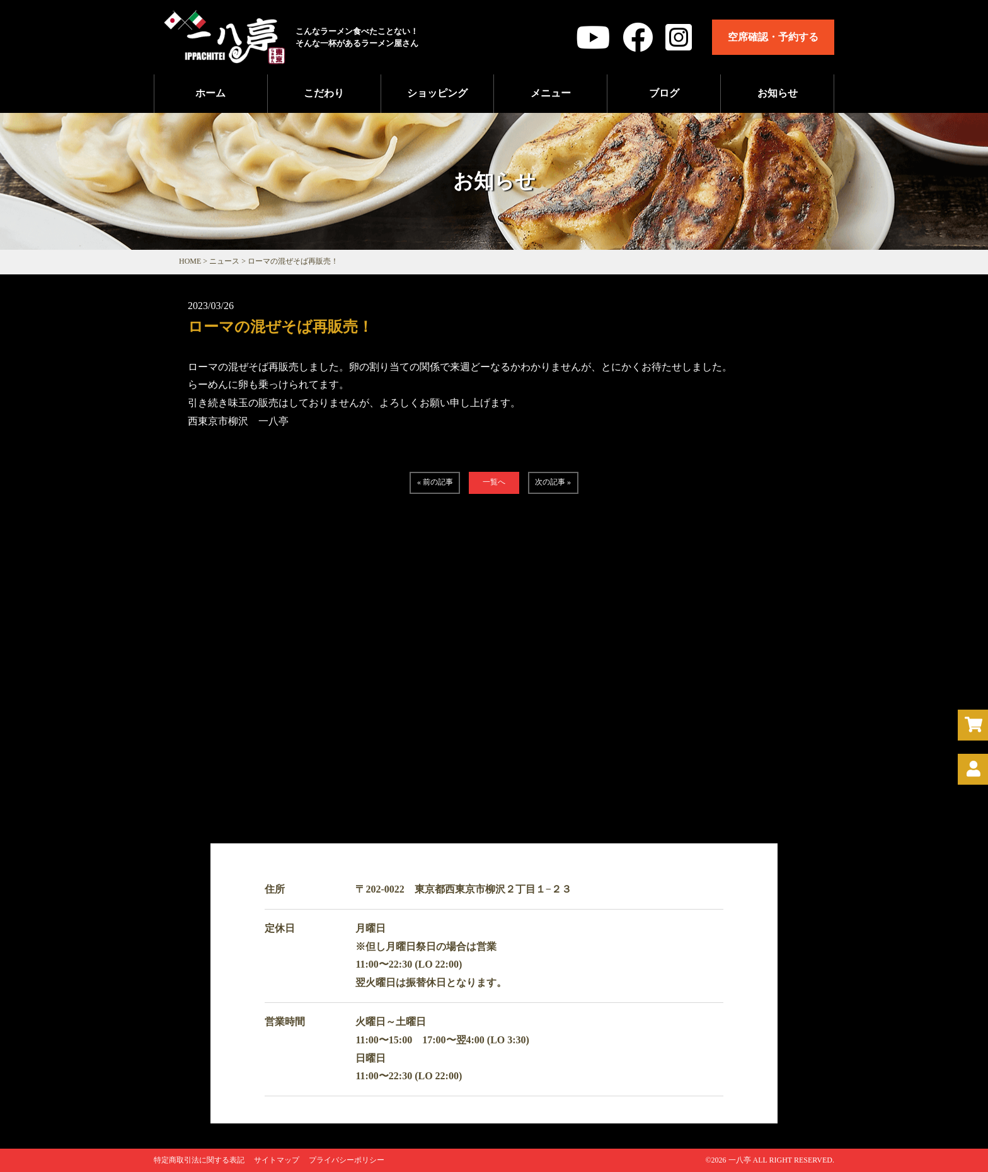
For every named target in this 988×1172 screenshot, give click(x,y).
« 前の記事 (435, 482)
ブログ (664, 93)
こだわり (324, 93)
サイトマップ (276, 1160)
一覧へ (494, 482)
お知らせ (777, 93)
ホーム (210, 93)
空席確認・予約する (773, 37)
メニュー (551, 93)
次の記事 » (553, 482)
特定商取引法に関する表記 (199, 1160)
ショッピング (437, 93)
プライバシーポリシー (346, 1160)
